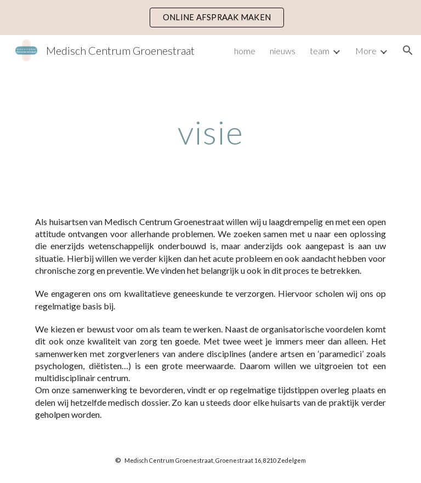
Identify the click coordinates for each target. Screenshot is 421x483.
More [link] (366, 50)
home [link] (244, 50)
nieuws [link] (282, 50)
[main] (210, 132)
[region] (210, 17)
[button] (408, 50)
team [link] (319, 50)
